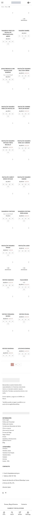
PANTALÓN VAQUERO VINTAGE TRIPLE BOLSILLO (8, 143)
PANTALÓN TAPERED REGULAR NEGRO (24, 107)
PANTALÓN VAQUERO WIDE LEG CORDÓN (24, 142)
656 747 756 (12, 476)
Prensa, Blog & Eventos (11, 504)
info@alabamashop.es (13, 473)
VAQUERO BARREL (24, 31)
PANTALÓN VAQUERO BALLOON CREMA (24, 69)
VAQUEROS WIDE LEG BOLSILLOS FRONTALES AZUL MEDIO (8, 33)
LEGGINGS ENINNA (24, 348)
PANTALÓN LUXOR (24, 246)
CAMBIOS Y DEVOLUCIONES (15, 508)
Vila (24, 282)
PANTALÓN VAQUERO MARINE (24, 178)
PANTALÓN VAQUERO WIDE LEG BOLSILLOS (8, 107)
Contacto (24, 504)
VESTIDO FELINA (24, 314)
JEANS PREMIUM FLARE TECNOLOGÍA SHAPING (8, 70)
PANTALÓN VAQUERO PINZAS (8, 246)
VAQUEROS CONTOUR (8, 211)
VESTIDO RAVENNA (8, 348)
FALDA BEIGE (24, 280)
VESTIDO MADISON (8, 280)
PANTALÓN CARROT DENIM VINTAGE (8, 178)
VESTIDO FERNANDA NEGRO (8, 315)
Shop (6, 7)
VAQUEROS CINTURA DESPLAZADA (24, 212)
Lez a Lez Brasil (8, 75)
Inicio (2, 7)
